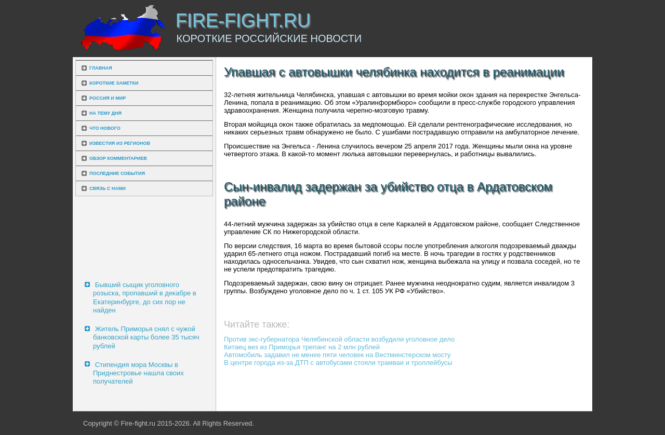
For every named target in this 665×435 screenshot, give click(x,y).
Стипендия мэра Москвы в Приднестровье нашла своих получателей (138, 373)
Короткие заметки (113, 83)
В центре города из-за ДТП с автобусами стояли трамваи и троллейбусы (338, 362)
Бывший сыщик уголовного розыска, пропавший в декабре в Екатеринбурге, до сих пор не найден (144, 297)
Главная (100, 68)
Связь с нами (107, 188)
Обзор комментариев (118, 158)
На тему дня (105, 113)
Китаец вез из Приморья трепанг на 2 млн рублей (302, 347)
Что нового (105, 128)
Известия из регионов (119, 143)
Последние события (117, 173)
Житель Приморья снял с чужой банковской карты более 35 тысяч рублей (146, 337)
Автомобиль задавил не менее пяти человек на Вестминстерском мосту (337, 355)
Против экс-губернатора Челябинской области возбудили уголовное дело (339, 339)
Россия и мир (107, 98)
